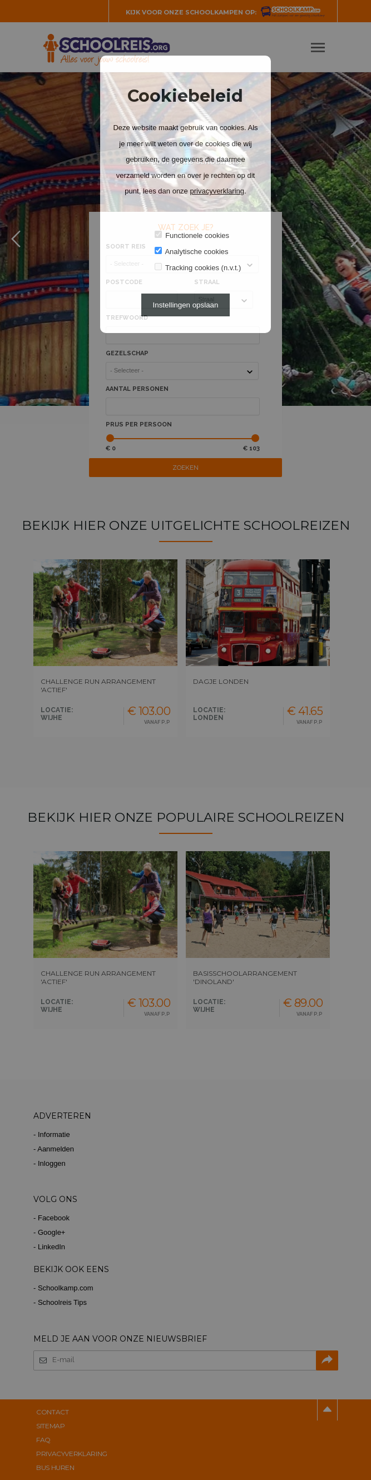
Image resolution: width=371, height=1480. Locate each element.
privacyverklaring (217, 191)
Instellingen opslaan (186, 305)
